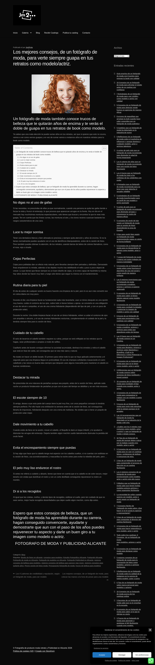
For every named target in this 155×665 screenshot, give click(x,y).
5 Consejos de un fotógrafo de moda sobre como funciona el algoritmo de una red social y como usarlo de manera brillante (129, 270)
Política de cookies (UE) (23, 651)
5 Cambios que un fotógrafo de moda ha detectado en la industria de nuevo (129, 130)
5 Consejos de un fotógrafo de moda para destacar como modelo (129, 551)
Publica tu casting (70, 33)
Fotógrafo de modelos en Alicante (52, 560)
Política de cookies (111, 660)
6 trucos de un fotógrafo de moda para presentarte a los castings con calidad (128, 318)
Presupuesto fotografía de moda (62, 566)
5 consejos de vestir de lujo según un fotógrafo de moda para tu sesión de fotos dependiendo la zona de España (128, 225)
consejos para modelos (52, 557)
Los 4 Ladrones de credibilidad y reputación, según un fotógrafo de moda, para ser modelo (36, 575)
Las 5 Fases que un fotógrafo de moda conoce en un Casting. (128, 338)
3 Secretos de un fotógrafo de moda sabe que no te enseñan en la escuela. (129, 602)
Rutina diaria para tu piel (28, 165)
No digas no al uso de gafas (30, 157)
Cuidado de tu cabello (27, 168)
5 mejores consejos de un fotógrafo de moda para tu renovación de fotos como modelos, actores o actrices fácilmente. (128, 562)
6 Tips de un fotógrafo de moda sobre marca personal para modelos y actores (129, 585)
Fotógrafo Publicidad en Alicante (80, 560)
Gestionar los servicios (101, 648)
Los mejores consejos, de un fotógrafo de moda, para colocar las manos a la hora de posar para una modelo (85, 575)
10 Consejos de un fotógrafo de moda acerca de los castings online (128, 594)
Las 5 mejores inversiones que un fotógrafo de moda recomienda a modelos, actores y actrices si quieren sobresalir (129, 284)
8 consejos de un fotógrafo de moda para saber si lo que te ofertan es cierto (129, 611)
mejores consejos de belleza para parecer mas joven (62, 563)
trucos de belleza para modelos (88, 566)
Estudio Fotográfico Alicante (74, 557)
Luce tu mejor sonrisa (27, 160)
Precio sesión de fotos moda (36, 566)
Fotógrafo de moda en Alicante (25, 560)
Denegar (121, 655)
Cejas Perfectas (25, 163)
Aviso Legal (135, 660)
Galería (25, 33)
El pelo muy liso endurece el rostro (33, 181)
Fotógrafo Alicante (94, 557)
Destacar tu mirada (26, 171)
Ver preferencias (142, 655)
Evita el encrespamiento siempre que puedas (36, 178)
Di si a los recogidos (28, 184)
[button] (150, 630)
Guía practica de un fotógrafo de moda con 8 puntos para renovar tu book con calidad (128, 76)
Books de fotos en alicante (32, 557)
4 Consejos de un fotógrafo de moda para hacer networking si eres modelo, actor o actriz (129, 528)
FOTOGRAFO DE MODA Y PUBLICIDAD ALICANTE (36, 195)
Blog (38, 33)
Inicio (15, 33)
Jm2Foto (29, 47)
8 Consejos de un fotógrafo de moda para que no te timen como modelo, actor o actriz (129, 363)
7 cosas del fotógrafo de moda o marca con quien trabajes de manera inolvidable (129, 259)
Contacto (86, 33)
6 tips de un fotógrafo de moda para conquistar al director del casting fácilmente (129, 519)
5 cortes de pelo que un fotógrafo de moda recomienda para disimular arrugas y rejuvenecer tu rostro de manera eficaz (129, 212)
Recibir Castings (51, 33)
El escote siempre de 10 (28, 173)
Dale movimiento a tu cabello (30, 176)
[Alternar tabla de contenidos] (103, 148)
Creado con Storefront (44, 651)
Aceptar (102, 655)
